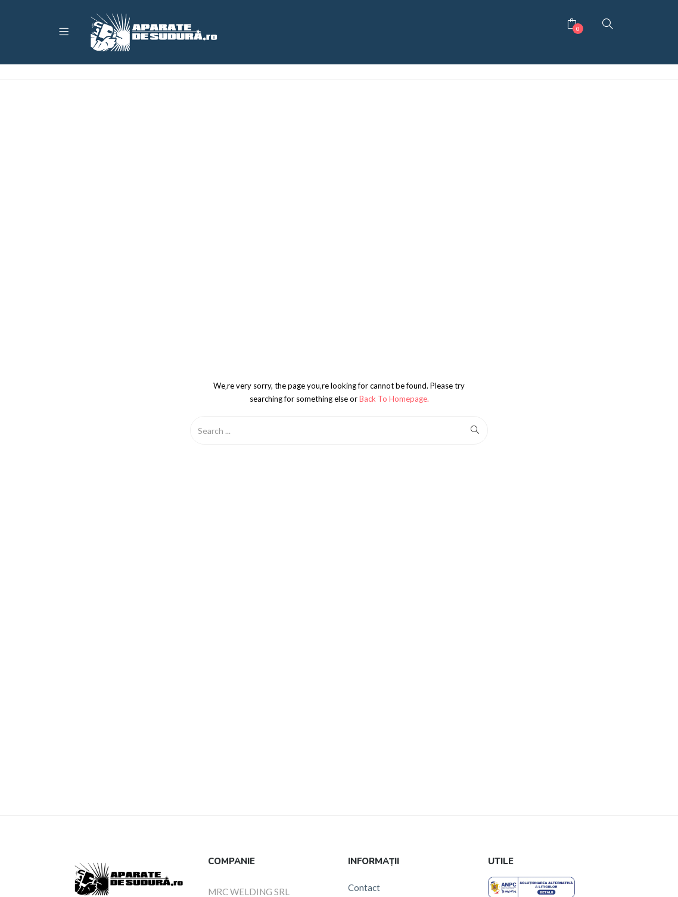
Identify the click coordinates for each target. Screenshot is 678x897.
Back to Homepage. (394, 399)
